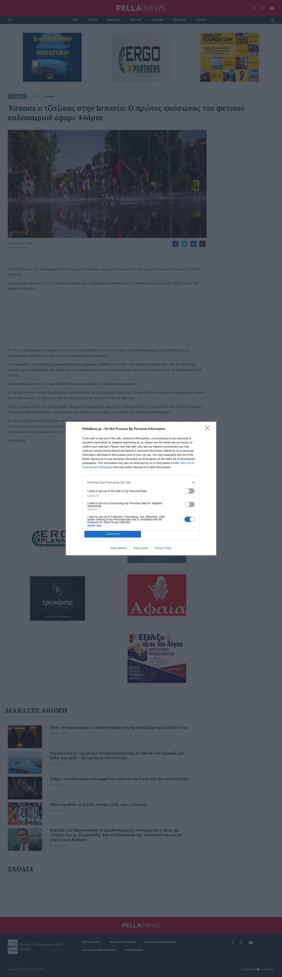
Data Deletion (118, 548)
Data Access (140, 548)
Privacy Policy (163, 548)
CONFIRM (112, 534)
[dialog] (141, 488)
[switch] (189, 491)
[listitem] (141, 482)
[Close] (208, 429)
